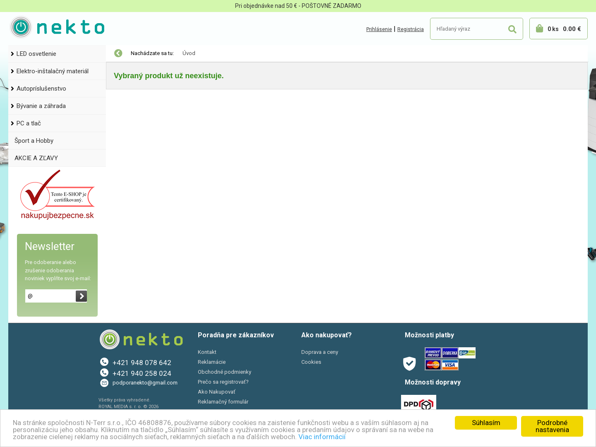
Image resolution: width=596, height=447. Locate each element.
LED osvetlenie (36, 54)
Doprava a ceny (319, 352)
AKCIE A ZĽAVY (36, 158)
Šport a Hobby (33, 140)
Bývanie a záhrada (41, 106)
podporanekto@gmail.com (145, 383)
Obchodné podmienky (224, 372)
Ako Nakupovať (217, 392)
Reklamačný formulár (223, 402)
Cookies (311, 362)
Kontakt (207, 352)
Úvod (189, 53)
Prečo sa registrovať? (223, 382)
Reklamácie (212, 362)
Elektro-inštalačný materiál (53, 71)
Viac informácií (322, 437)
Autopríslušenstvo (41, 88)
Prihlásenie (379, 29)
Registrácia (410, 29)
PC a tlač (29, 123)
